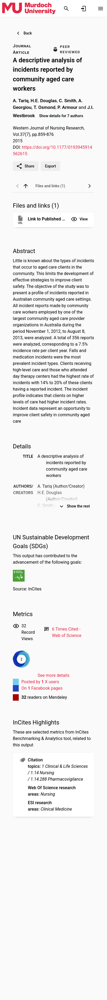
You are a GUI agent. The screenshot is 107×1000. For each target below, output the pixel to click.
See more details (54, 675)
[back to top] (25, 186)
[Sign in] (83, 8)
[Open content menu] (100, 8)
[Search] (66, 8)
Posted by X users (40, 681)
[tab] (50, 186)
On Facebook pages (42, 688)
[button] (79, 219)
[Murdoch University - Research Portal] (29, 8)
